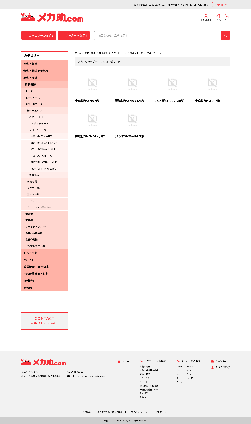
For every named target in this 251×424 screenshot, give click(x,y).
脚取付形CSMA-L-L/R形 (44, 142)
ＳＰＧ (30, 201)
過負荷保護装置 (33, 233)
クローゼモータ (37, 130)
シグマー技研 (34, 188)
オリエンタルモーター (39, 207)
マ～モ (190, 370)
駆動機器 (30, 84)
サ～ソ (179, 374)
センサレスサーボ (35, 246)
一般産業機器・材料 (36, 274)
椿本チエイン (34, 110)
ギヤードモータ (33, 104)
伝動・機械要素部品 (36, 70)
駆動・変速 (30, 77)
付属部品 (34, 175)
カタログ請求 (222, 367)
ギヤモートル (36, 117)
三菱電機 (32, 181)
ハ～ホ (190, 366)
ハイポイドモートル (40, 123)
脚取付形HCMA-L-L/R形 (44, 162)
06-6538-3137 (158, 4)
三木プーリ (33, 194)
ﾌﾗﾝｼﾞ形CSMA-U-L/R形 (43, 149)
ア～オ (179, 366)
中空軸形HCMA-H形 (42, 155)
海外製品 (29, 280)
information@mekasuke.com (88, 376)
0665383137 (78, 371)
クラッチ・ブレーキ (36, 226)
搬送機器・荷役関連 (36, 267)
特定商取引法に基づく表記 (109, 412)
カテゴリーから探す (41, 35)
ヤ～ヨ (190, 374)
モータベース (32, 97)
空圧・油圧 (30, 260)
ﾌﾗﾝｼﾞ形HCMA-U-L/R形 (43, 168)
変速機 (29, 220)
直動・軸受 (30, 64)
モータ (29, 91)
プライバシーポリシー (139, 412)
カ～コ (179, 370)
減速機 (29, 213)
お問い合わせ (221, 4)
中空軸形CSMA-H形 (41, 136)
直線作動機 (31, 239)
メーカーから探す (77, 35)
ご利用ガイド (162, 412)
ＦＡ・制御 (30, 253)
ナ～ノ (179, 381)
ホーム (78, 52)
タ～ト (179, 377)
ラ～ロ (190, 377)
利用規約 (87, 412)
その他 (27, 287)
